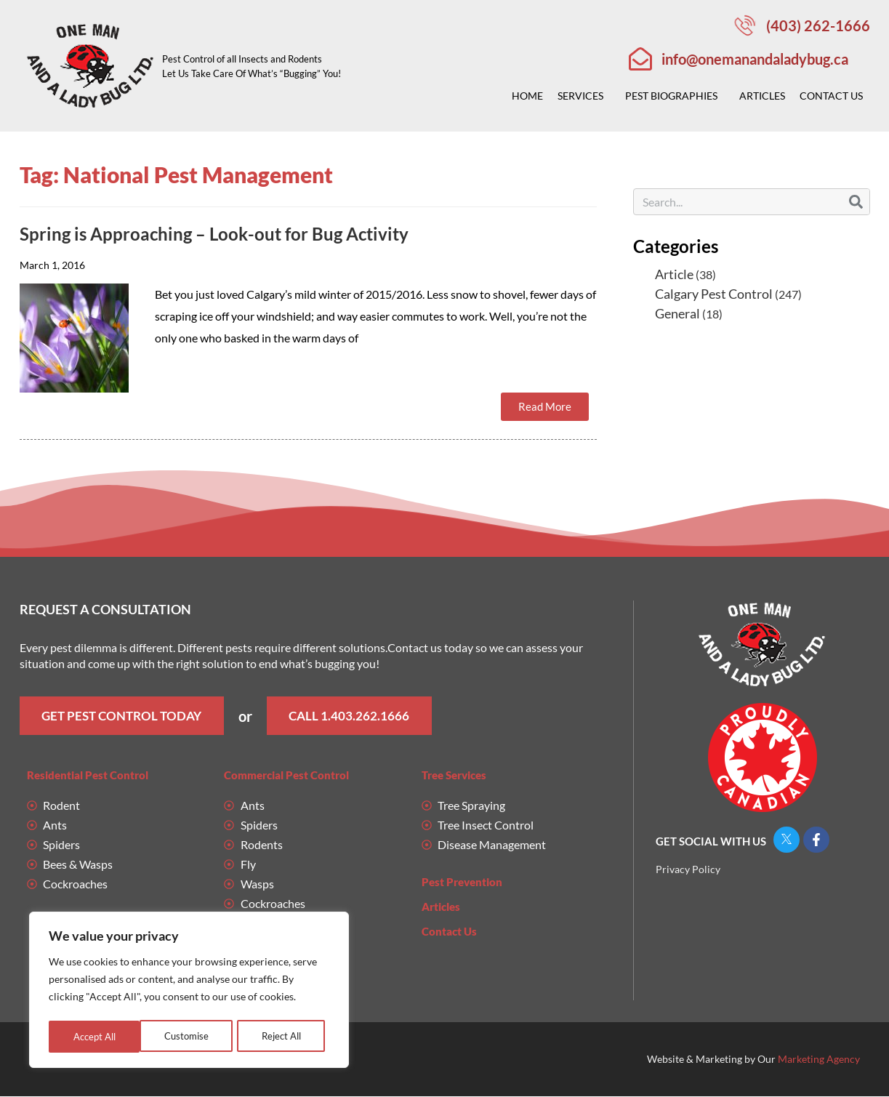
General (677, 313)
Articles (762, 95)
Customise (94, 1036)
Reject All (190, 1036)
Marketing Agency (819, 1059)
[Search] (855, 201)
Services (584, 96)
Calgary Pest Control (714, 294)
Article (674, 274)
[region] (189, 991)
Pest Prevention (462, 882)
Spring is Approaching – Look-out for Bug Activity (214, 233)
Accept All (283, 1036)
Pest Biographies (675, 96)
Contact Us (835, 96)
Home (527, 95)
